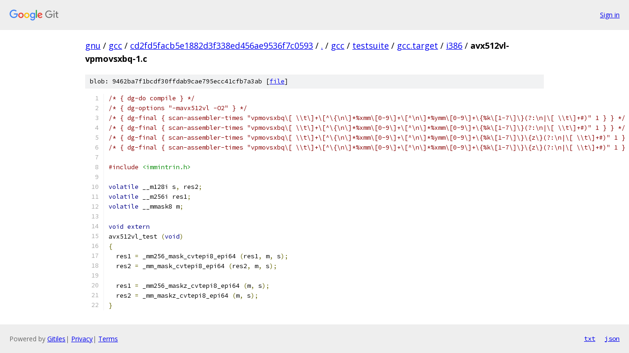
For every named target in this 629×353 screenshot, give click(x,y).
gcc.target (417, 45)
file (277, 81)
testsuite (370, 45)
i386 (454, 45)
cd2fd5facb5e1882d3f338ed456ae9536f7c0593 (221, 45)
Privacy (82, 338)
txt (589, 338)
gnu (93, 45)
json (612, 338)
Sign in (610, 14)
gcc (115, 45)
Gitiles (56, 338)
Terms (108, 338)
